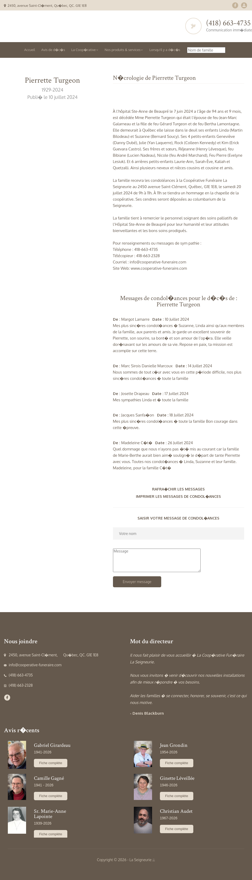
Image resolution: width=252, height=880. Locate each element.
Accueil (29, 50)
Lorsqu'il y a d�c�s (164, 50)
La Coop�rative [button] (84, 50)
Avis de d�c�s (53, 50)
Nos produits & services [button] (124, 50)
